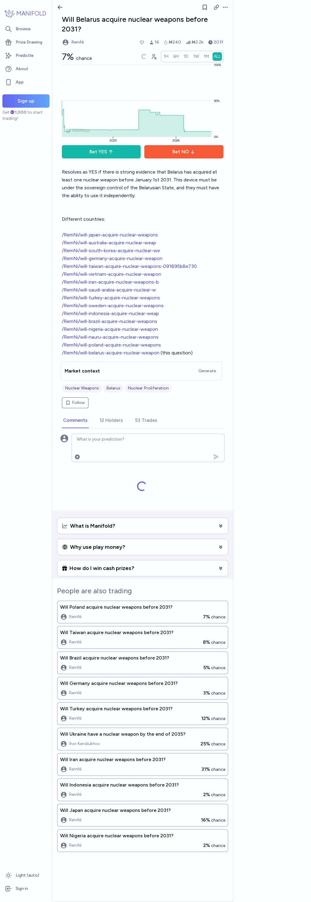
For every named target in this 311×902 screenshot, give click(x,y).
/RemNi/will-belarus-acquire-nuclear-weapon (110, 353)
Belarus (113, 388)
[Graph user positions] (154, 56)
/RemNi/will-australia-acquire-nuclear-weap (109, 243)
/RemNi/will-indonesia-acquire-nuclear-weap (110, 313)
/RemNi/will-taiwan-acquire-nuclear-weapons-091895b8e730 (129, 266)
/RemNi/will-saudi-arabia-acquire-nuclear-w (109, 290)
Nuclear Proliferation (148, 388)
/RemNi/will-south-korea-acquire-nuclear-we (111, 250)
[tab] (75, 420)
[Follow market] (205, 7)
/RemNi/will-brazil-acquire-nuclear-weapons (109, 321)
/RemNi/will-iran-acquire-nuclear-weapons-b (110, 282)
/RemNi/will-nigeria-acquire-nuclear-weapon (110, 329)
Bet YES (101, 152)
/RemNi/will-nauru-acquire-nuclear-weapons (110, 337)
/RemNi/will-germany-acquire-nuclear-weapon (112, 258)
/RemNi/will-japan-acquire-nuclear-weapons (110, 235)
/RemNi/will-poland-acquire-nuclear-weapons (111, 345)
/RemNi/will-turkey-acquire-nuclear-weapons (111, 298)
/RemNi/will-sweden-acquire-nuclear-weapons (113, 305)
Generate (207, 370)
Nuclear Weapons (82, 388)
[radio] (166, 56)
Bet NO (183, 152)
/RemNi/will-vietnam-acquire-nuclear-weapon (111, 274)
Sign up (26, 101)
